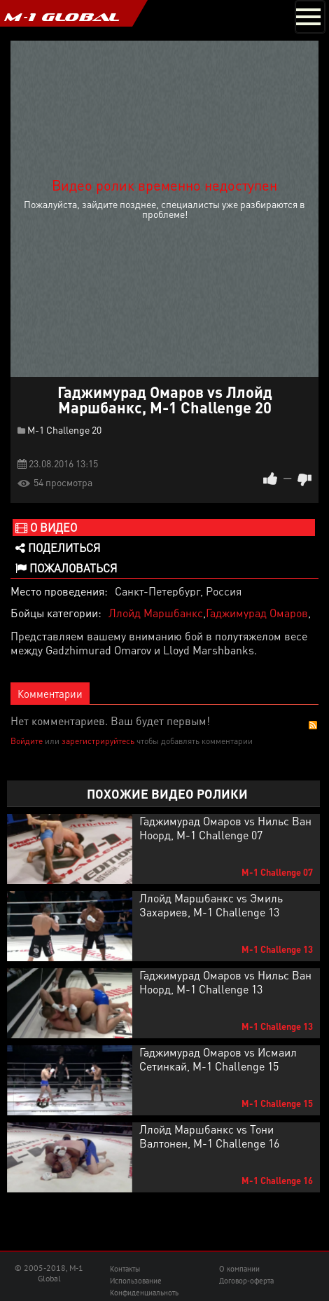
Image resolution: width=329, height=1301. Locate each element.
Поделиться (57, 547)
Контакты (125, 1269)
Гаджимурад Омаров (257, 612)
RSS (312, 725)
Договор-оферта (246, 1281)
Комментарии (50, 694)
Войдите (26, 741)
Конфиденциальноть (144, 1292)
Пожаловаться (66, 567)
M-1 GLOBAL (62, 16)
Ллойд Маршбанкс (155, 612)
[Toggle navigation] (310, 17)
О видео (46, 527)
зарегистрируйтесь (98, 741)
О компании (239, 1269)
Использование (136, 1281)
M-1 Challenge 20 (64, 429)
